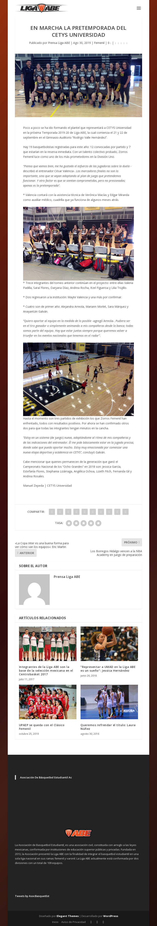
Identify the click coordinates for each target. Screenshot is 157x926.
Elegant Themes (68, 916)
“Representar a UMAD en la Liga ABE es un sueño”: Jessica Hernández (108, 668)
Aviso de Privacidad (73, 922)
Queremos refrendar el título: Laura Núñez (108, 727)
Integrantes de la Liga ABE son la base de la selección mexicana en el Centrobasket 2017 (46, 670)
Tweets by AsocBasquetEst (32, 896)
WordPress (110, 916)
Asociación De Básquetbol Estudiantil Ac (46, 777)
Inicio (55, 922)
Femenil (99, 43)
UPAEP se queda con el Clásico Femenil (42, 727)
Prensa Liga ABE (59, 43)
